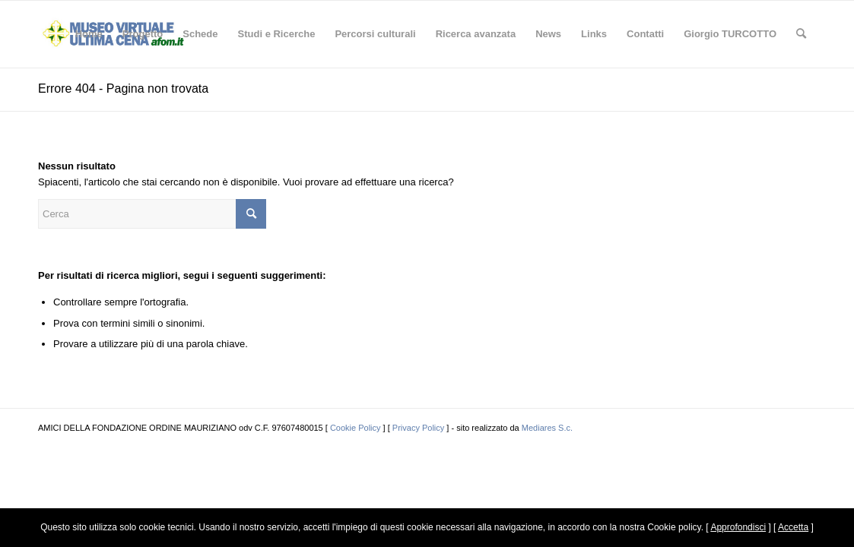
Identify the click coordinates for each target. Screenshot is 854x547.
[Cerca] (801, 34)
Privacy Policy (418, 427)
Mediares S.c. (547, 427)
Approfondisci (738, 527)
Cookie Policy (355, 427)
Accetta (793, 527)
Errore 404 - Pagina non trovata (123, 88)
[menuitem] (89, 34)
